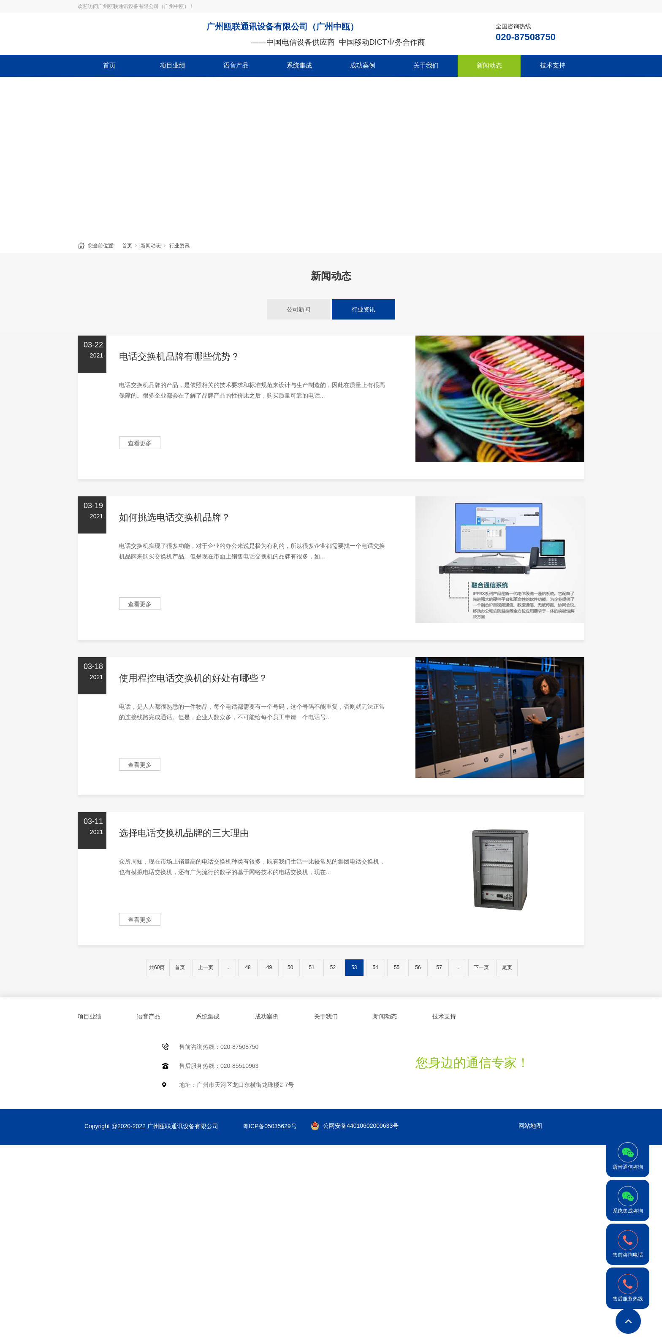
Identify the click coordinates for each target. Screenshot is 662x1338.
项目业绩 (172, 65)
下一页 (481, 967)
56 (418, 967)
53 (354, 967)
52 (333, 967)
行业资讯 (179, 246)
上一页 (205, 967)
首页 (109, 65)
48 (247, 967)
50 (290, 967)
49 (269, 967)
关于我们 (426, 65)
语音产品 (236, 65)
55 (396, 967)
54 (375, 967)
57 (439, 967)
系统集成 (299, 65)
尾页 (507, 967)
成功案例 (362, 65)
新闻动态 (489, 65)
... (228, 967)
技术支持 (552, 65)
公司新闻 (298, 309)
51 (311, 967)
